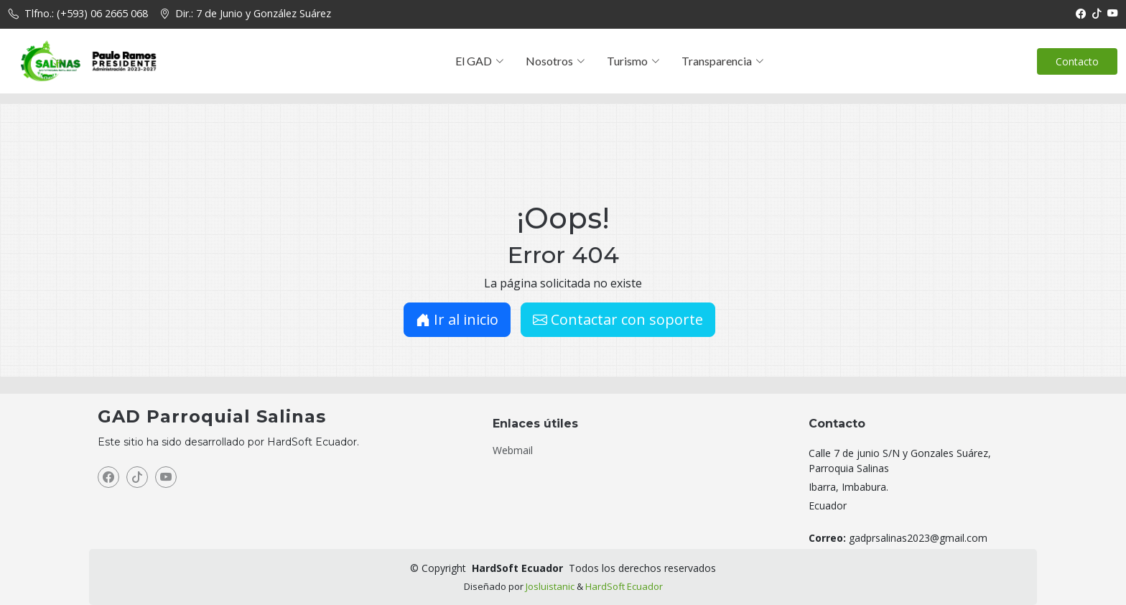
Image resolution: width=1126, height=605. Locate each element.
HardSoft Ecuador (624, 586)
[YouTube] (1112, 14)
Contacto (1077, 61)
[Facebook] (1081, 14)
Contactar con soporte (618, 319)
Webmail (513, 450)
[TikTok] (1097, 14)
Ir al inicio (457, 319)
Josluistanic (550, 586)
